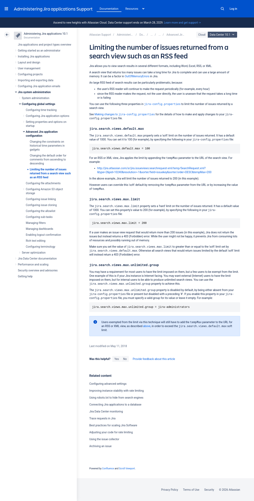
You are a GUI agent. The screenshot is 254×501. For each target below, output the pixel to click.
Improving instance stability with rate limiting (116, 390)
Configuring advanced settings (108, 383)
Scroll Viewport (127, 468)
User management (29, 68)
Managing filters (36, 222)
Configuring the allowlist (40, 211)
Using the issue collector (104, 439)
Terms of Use (191, 489)
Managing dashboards (39, 228)
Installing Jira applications (34, 56)
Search (222, 9)
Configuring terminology (40, 246)
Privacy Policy (169, 489)
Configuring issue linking (41, 199)
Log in (233, 8)
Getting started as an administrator (39, 50)
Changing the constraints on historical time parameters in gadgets (47, 145)
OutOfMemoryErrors (137, 76)
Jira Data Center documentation (37, 258)
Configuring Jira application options (47, 115)
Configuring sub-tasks (39, 217)
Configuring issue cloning (41, 205)
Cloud (201, 34)
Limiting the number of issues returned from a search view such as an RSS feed (50, 173)
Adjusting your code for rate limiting (111, 432)
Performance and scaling (33, 264)
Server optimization (33, 252)
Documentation (109, 8)
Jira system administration (34, 92)
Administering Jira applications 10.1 (46, 33)
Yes (116, 359)
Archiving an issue (100, 446)
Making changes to (124, 114)
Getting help (25, 276)
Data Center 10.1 (223, 35)
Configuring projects (30, 74)
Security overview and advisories (38, 270)
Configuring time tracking (41, 110)
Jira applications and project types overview (44, 44)
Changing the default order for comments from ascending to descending (48, 159)
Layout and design (29, 62)
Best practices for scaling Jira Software (113, 425)
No (125, 359)
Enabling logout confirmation (43, 234)
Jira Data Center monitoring (106, 411)
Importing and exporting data (35, 80)
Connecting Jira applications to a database (115, 404)
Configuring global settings (38, 104)
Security (209, 489)
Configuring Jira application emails (39, 86)
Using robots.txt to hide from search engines (116, 397)
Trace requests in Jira (102, 418)
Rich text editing (35, 240)
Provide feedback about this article (154, 359)
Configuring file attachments (43, 183)
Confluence (108, 468)
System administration (35, 98)
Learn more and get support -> (182, 22)
